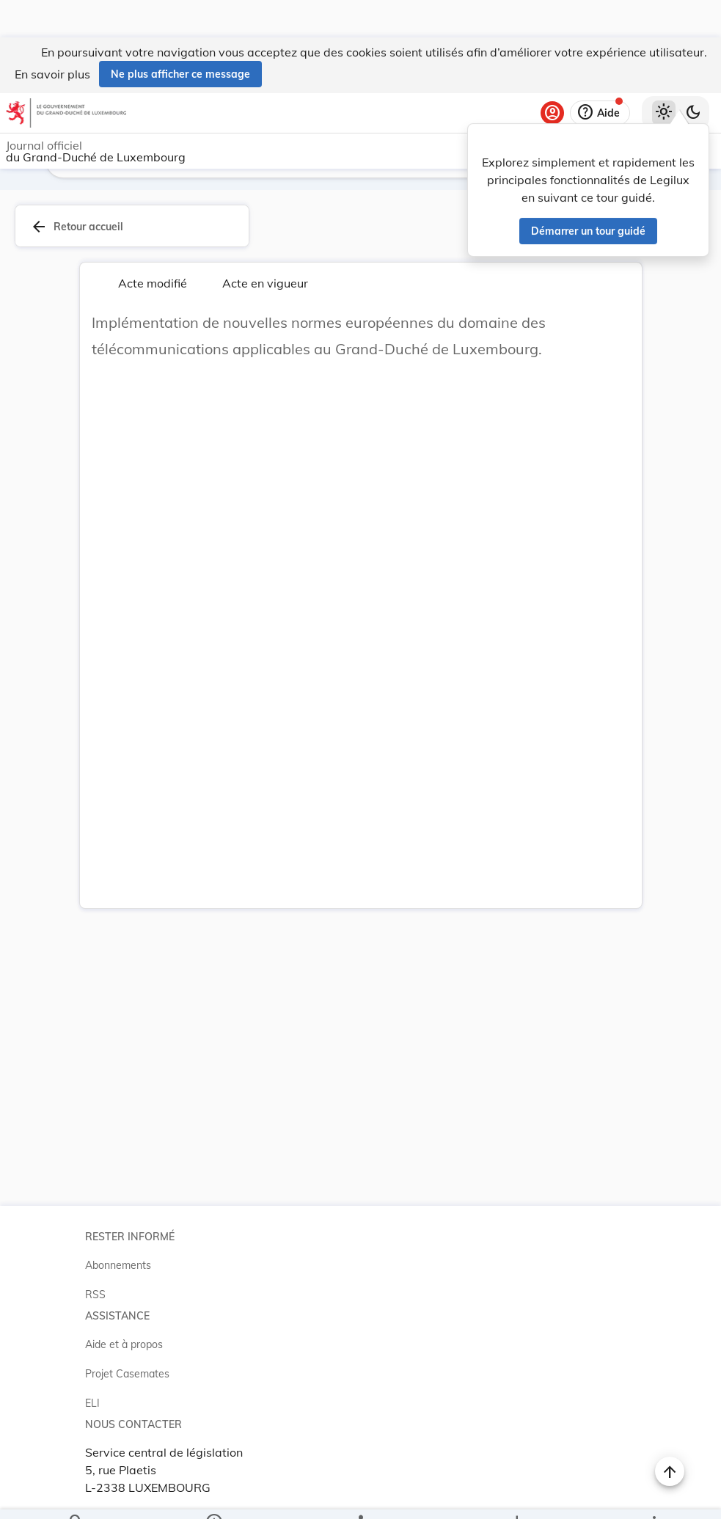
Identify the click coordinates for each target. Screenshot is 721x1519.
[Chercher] (76, 1495)
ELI (92, 1397)
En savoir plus (52, 36)
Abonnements (118, 1259)
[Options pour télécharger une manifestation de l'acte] (517, 1495)
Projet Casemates (127, 1368)
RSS (95, 1288)
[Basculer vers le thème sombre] (693, 75)
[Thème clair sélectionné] (664, 75)
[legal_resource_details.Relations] (360, 1495)
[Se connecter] (552, 75)
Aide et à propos (124, 1338)
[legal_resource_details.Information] (213, 1495)
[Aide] (600, 75)
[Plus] (653, 1495)
